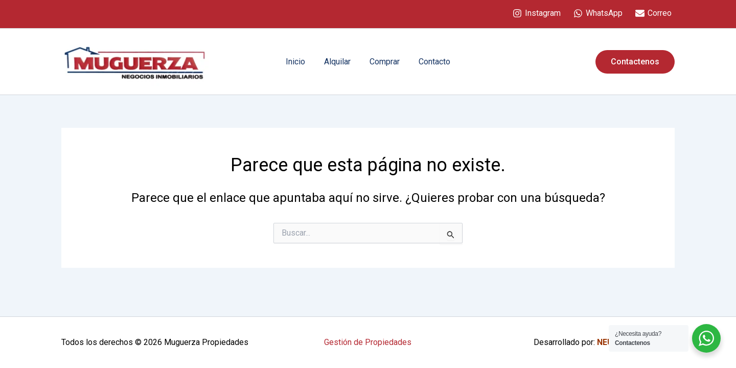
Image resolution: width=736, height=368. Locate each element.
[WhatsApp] (598, 13)
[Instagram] (537, 13)
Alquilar (339, 61)
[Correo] (653, 13)
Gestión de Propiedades (367, 342)
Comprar (384, 61)
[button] (635, 62)
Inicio (299, 61)
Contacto (431, 61)
